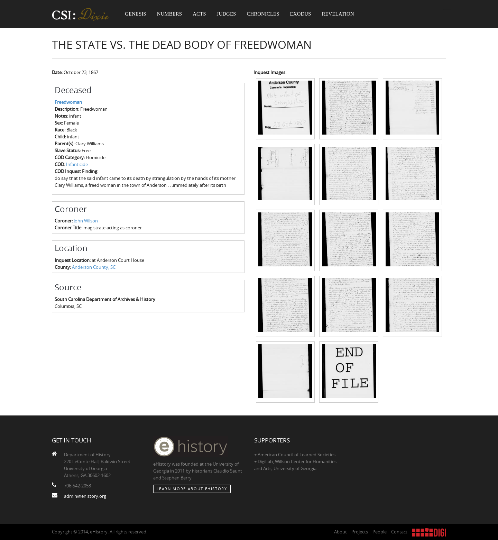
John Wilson (86, 221)
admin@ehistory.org (85, 496)
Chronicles (263, 14)
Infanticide (77, 164)
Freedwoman (68, 102)
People (379, 532)
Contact (399, 532)
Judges (226, 14)
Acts (199, 14)
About (340, 532)
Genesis (135, 14)
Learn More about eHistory (192, 488)
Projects (359, 532)
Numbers (169, 14)
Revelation (338, 14)
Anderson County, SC (94, 267)
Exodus (300, 14)
